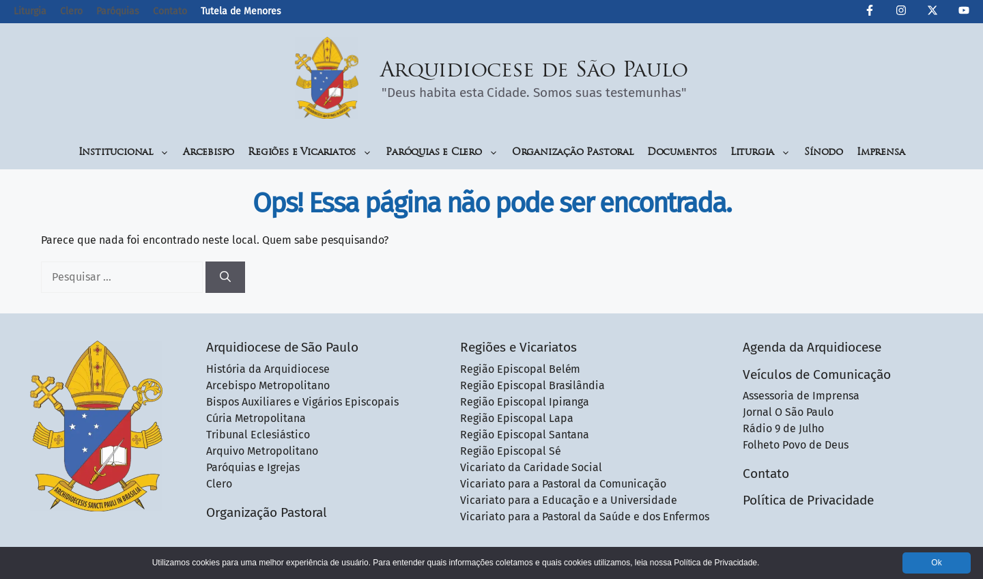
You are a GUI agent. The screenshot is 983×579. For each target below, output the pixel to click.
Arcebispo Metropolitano (268, 385)
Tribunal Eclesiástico (258, 434)
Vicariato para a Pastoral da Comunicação (563, 483)
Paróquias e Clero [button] (442, 152)
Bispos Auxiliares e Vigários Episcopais (302, 401)
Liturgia (30, 11)
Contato (170, 11)
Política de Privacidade (808, 500)
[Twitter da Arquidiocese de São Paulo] (932, 12)
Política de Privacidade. (716, 562)
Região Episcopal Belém (520, 369)
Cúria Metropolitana (256, 418)
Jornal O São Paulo (788, 412)
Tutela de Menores (241, 11)
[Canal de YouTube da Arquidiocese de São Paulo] (963, 12)
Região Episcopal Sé (510, 450)
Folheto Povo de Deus (796, 444)
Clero (71, 11)
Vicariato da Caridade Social (531, 467)
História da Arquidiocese (268, 369)
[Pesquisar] (225, 277)
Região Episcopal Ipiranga (525, 401)
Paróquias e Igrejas (253, 467)
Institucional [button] (124, 152)
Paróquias (117, 11)
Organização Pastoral (572, 152)
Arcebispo (208, 152)
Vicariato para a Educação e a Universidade (569, 500)
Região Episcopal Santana (525, 434)
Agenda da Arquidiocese (812, 347)
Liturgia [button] (760, 152)
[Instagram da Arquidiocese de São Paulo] (901, 12)
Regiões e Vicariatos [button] (310, 152)
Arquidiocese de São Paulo (534, 71)
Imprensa (880, 152)
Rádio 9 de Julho (783, 428)
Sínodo (823, 152)
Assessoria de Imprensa (801, 395)
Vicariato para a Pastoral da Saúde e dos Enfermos (585, 516)
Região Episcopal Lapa (516, 418)
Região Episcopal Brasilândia (533, 385)
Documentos (682, 152)
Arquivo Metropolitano (262, 450)
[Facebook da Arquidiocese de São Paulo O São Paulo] (869, 12)
